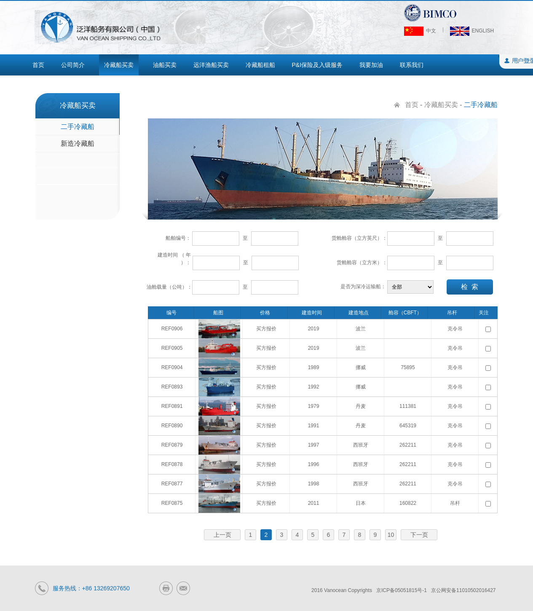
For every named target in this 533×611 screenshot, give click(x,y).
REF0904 (172, 367)
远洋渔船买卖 (211, 65)
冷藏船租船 (260, 65)
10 (391, 534)
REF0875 (172, 503)
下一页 (419, 534)
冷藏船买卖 (119, 65)
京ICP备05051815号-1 (401, 590)
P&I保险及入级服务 (317, 65)
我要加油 (371, 65)
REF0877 (172, 484)
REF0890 (172, 426)
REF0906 (172, 329)
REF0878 (172, 464)
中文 (420, 31)
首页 (38, 65)
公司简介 (73, 65)
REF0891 (172, 406)
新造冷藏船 (77, 143)
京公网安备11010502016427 (463, 590)
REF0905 (172, 348)
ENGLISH (472, 31)
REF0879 (172, 445)
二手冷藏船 (77, 126)
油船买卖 (165, 65)
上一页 (222, 534)
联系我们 (411, 65)
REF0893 (172, 387)
